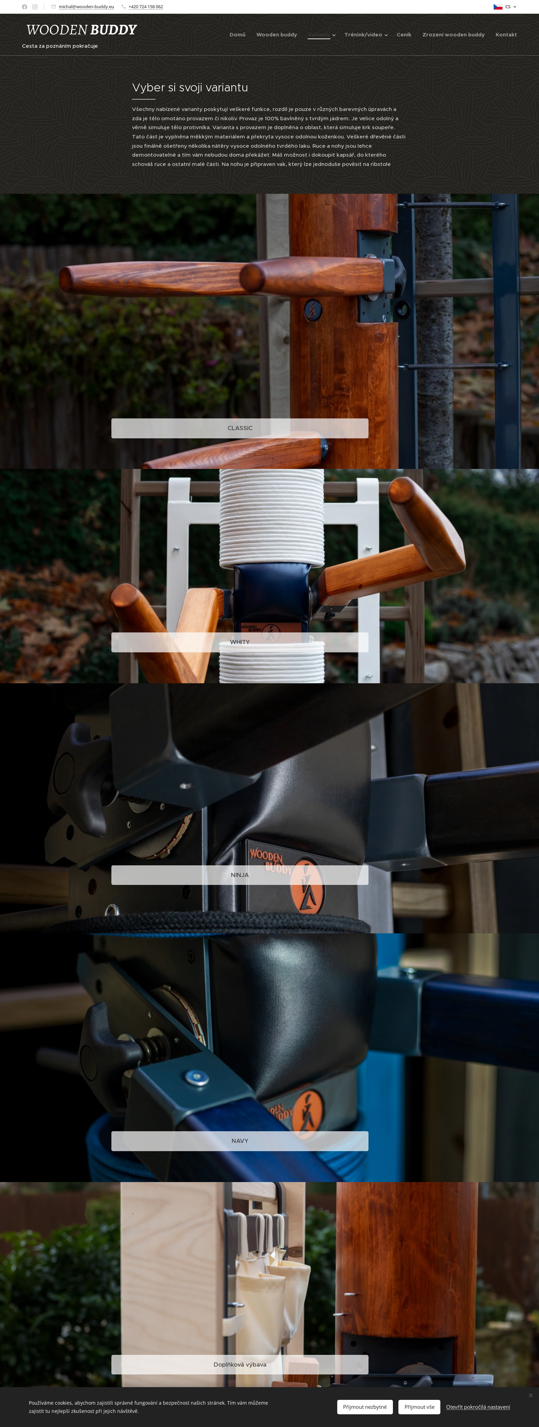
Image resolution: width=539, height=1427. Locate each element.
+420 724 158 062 (146, 6)
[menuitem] (239, 34)
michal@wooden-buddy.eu (86, 6)
